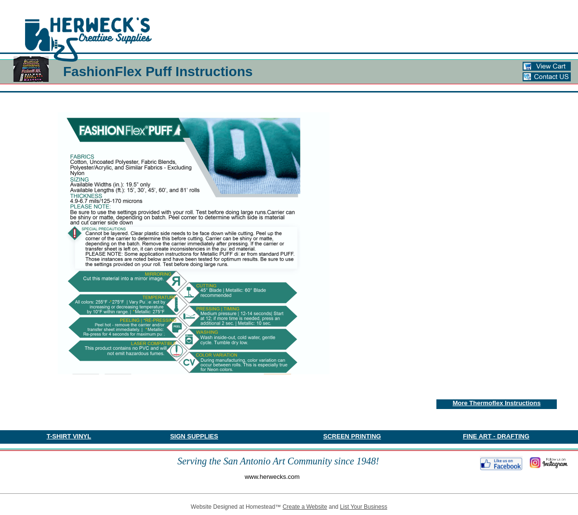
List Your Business (363, 506)
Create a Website (305, 506)
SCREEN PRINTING (352, 436)
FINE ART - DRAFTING (496, 436)
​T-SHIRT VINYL (69, 436)
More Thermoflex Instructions (497, 403)
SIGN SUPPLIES (194, 436)
